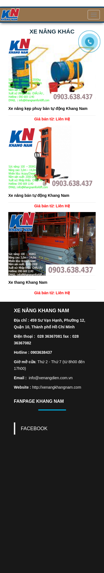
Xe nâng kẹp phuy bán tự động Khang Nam (48, 108)
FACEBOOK (34, 428)
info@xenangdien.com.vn (51, 378)
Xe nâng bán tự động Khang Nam (38, 195)
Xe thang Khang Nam (27, 282)
